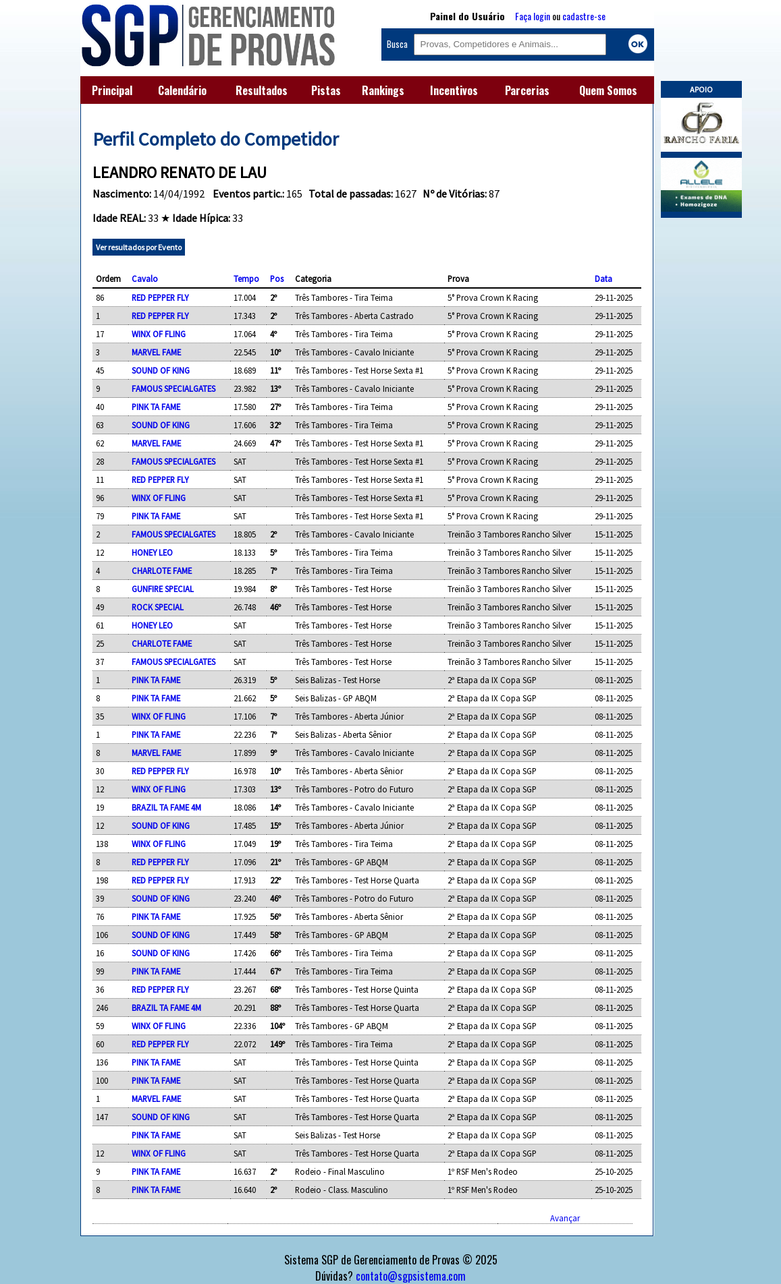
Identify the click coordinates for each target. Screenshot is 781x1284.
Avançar (565, 1218)
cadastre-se (583, 16)
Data (603, 278)
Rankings (383, 90)
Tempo (246, 278)
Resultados (262, 90)
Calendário (182, 90)
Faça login (532, 16)
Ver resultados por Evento (139, 247)
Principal (112, 90)
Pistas (326, 90)
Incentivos (454, 90)
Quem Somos (608, 90)
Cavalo (145, 278)
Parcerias (527, 90)
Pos (277, 278)
